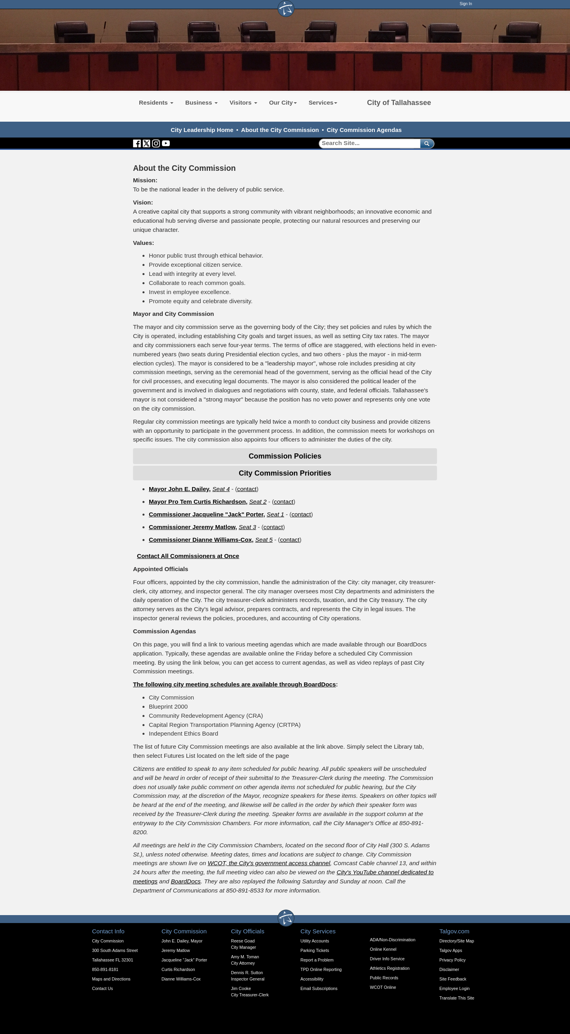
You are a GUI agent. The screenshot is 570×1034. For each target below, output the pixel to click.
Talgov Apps (450, 950)
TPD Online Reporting (321, 969)
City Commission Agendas (364, 129)
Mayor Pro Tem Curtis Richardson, (198, 501)
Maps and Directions (111, 979)
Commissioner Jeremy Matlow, (193, 527)
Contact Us (102, 988)
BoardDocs (186, 881)
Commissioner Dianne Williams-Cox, (201, 539)
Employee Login (454, 988)
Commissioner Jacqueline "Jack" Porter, (207, 514)
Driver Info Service (387, 958)
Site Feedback (452, 979)
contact (246, 488)
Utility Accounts (314, 940)
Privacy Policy (452, 960)
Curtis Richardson (178, 969)
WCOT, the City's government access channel (269, 863)
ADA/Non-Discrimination (393, 939)
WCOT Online (383, 987)
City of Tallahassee (399, 103)
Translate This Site (456, 998)
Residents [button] (156, 102)
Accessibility (311, 979)
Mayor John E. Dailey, (180, 488)
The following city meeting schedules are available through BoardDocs (234, 684)
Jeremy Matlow (176, 950)
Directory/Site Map (456, 940)
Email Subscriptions (319, 988)
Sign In (466, 4)
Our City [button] (283, 102)
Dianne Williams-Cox (181, 979)
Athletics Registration (390, 968)
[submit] (426, 143)
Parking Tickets (314, 950)
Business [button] (201, 102)
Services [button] (323, 102)
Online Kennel (383, 949)
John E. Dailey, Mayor (182, 940)
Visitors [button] (243, 102)
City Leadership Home (202, 129)
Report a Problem (317, 960)
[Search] (366, 143)
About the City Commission (280, 129)
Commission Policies (285, 456)
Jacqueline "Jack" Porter (184, 960)
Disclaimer (449, 969)
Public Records (384, 977)
